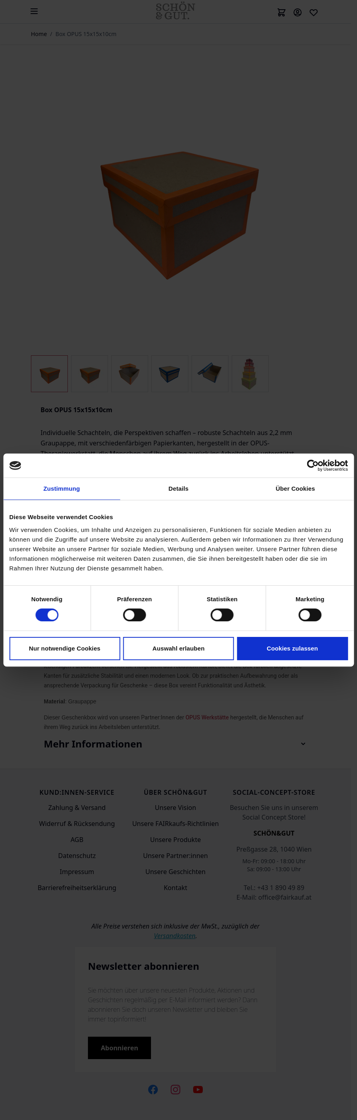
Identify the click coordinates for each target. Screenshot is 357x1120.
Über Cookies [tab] (295, 488)
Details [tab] (179, 488)
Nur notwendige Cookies (64, 648)
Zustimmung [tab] (61, 488)
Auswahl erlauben (179, 648)
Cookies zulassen (292, 648)
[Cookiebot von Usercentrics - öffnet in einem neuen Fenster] (312, 465)
